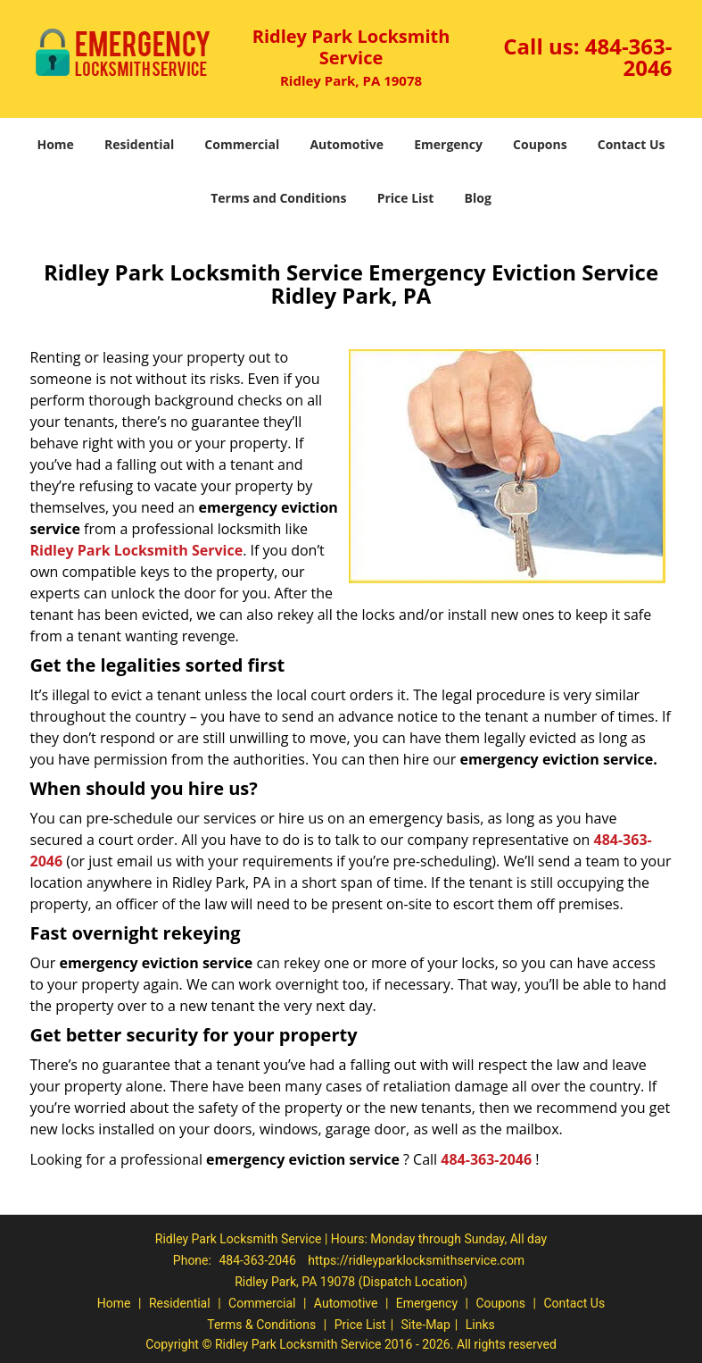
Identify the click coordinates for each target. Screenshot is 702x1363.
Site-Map (425, 1324)
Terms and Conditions (278, 197)
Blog (478, 197)
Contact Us (631, 144)
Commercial (241, 144)
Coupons (539, 144)
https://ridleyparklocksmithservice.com (416, 1260)
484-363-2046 (629, 56)
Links (480, 1324)
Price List (405, 197)
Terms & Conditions (261, 1324)
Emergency (448, 144)
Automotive (347, 144)
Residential (139, 144)
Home (55, 144)
